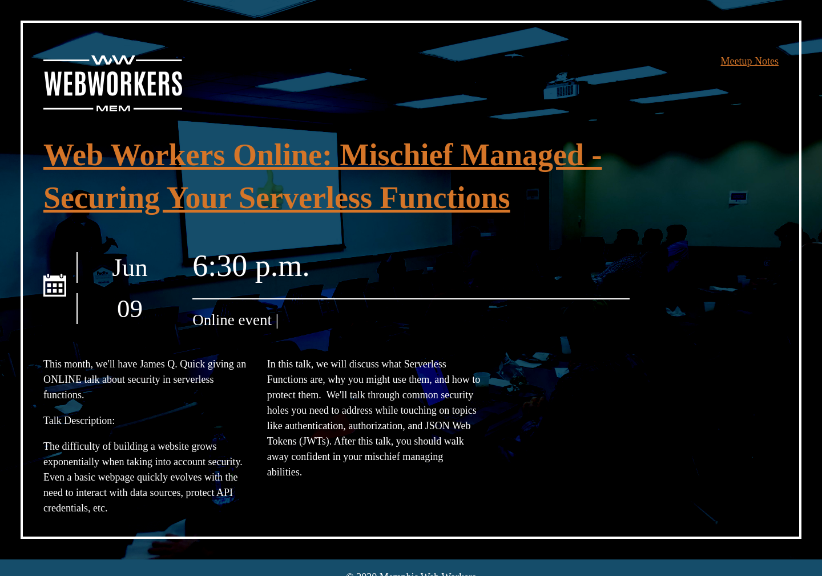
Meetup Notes (750, 61)
